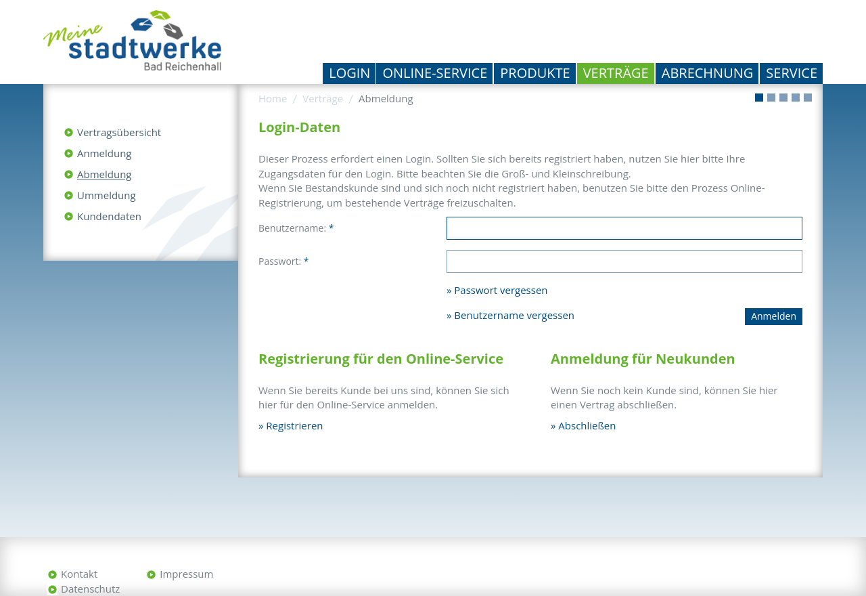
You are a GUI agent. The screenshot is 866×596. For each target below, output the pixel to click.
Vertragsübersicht (119, 132)
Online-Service (434, 73)
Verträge (616, 73)
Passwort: (283, 261)
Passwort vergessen (500, 290)
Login (349, 73)
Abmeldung (104, 174)
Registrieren (294, 425)
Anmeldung (104, 153)
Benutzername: (296, 227)
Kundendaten (109, 216)
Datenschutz (90, 588)
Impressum (186, 573)
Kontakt (79, 573)
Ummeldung (106, 195)
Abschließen (587, 425)
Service (791, 73)
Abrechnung (708, 73)
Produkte (535, 73)
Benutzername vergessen (514, 315)
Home (272, 98)
